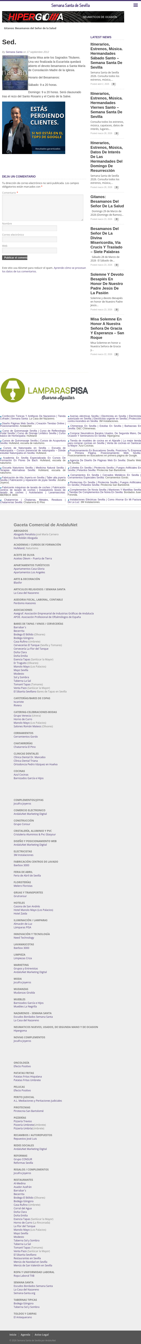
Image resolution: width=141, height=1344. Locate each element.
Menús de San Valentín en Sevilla (33, 1265)
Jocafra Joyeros (22, 803)
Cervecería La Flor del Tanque (31, 648)
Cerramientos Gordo (26, 736)
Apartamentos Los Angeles (29, 572)
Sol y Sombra (21, 677)
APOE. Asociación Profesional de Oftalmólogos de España (47, 617)
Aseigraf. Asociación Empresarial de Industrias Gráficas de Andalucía (54, 613)
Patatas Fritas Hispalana (28, 1076)
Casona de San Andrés (27, 906)
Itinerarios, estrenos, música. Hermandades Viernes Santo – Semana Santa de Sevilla (106, 105)
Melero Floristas (23, 886)
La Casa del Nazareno (26, 593)
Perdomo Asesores (25, 603)
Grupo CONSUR (23, 1159)
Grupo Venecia (22, 715)
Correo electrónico (13, 240)
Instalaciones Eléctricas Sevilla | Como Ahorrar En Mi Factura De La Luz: (104, 501)
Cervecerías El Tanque (27, 645)
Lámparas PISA (22, 927)
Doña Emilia (21, 656)
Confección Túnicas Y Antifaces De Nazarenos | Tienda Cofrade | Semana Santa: (33, 417)
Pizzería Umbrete (24, 1125)
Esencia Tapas (22, 659)
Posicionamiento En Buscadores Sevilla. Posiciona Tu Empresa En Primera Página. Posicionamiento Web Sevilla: (104, 452)
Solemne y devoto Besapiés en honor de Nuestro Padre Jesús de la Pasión (107, 283)
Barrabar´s (20, 627)
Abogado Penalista (25, 534)
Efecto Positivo (22, 1066)
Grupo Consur (22, 824)
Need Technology (24, 937)
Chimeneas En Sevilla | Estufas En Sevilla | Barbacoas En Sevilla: (104, 427)
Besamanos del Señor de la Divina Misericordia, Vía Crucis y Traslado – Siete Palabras (106, 240)
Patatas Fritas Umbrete (27, 1080)
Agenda (25, 1334)
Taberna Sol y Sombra (26, 1240)
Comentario (10, 193)
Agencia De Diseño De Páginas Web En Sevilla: (97, 460)
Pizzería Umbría (23, 1128)
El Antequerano (23, 1317)
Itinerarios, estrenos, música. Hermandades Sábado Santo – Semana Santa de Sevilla (106, 55)
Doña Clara (20, 652)
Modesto (19, 673)
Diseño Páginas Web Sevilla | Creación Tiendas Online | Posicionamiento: (33, 424)
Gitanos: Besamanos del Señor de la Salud (30, 28)
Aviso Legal (42, 1334)
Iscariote (19, 702)
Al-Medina (19, 1183)
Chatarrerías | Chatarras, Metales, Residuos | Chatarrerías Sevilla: (33, 501)
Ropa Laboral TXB (24, 1275)
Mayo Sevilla (21, 670)
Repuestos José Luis (25, 1138)
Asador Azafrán (23, 1187)
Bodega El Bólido (23, 634)
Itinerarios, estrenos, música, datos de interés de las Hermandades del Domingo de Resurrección (106, 157)
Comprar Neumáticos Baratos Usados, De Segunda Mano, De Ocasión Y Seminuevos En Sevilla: (104, 434)
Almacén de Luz (23, 924)
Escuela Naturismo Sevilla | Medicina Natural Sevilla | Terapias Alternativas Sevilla (33, 469)
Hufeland (19, 548)
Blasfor (18, 582)
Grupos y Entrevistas (26, 968)
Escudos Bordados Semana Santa (33, 1017)
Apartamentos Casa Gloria (29, 569)
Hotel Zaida (20, 913)
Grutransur (20, 896)
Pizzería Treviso (23, 1121)
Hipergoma (20, 1030)
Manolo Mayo (22, 666)
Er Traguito (20, 663)
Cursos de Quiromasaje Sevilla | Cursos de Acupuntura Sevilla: (33, 442)
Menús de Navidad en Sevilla (30, 1262)
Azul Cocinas (21, 774)
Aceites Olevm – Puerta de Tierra (33, 558)
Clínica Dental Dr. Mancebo (29, 757)
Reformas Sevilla (23, 1163)
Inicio (12, 1334)
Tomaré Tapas (22, 684)
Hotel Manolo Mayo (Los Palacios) (33, 910)
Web (4, 251)
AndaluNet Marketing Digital (30, 814)
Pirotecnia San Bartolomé (29, 1111)
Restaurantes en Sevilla (27, 1258)
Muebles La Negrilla (25, 1006)
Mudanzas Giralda (24, 992)
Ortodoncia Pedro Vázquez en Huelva (35, 764)
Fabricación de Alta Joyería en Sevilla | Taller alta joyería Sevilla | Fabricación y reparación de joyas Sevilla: (33, 479)
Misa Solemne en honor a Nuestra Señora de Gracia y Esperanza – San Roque (107, 328)
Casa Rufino (21, 641)
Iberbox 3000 (21, 865)
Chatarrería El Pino (25, 747)
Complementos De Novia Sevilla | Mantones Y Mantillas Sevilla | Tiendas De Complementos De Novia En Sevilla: (104, 491)
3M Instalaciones (23, 855)
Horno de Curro (23, 719)
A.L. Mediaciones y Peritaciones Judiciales (38, 1100)
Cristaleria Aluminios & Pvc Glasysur (35, 834)
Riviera (18, 705)
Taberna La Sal (22, 681)
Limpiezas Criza (23, 958)
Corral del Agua (23, 1208)
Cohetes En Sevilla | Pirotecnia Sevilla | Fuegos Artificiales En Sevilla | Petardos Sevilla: (104, 469)
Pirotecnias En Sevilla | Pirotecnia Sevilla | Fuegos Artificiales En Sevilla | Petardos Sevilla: (104, 483)
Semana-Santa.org (24, 1293)
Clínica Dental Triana (26, 761)
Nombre (7, 228)
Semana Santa (14, 52)
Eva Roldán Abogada (26, 538)
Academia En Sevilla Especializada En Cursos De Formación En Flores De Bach (33, 459)
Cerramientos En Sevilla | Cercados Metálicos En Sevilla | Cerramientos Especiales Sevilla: (104, 476)
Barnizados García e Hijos (29, 778)
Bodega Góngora (23, 638)
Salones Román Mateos (27, 726)
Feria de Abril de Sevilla (27, 875)
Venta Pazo (20, 688)
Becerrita (19, 631)
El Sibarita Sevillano (25, 691)
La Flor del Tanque (24, 1226)
